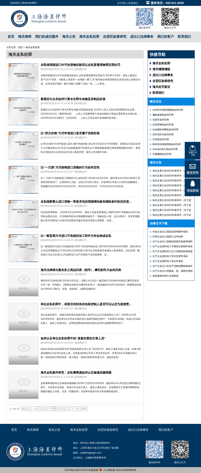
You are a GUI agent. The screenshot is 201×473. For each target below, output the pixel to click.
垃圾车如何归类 (161, 119)
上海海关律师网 (28, 3)
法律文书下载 (158, 223)
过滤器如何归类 (161, 139)
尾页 (83, 408)
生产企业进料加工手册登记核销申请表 (173, 246)
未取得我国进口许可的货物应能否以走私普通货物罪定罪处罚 (80, 64)
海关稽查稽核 (161, 69)
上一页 (33, 408)
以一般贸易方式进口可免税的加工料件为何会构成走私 (76, 235)
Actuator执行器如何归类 (165, 149)
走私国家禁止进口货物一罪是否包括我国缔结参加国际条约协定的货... (86, 201)
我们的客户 (165, 37)
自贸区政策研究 (114, 37)
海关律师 (24, 37)
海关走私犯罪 (89, 37)
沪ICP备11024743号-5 (76, 470)
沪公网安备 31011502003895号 (117, 470)
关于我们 (122, 3)
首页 (11, 37)
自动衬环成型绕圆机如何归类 (168, 109)
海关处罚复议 (161, 86)
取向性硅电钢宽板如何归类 (167, 144)
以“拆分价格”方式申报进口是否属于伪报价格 (70, 133)
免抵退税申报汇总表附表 (165, 276)
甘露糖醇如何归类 (162, 154)
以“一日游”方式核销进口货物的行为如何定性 (70, 167)
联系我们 (133, 3)
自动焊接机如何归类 (163, 124)
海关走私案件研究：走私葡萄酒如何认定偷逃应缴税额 (76, 372)
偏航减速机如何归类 (163, 114)
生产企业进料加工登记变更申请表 (170, 256)
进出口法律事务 (141, 37)
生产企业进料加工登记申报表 (168, 261)
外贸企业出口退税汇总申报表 (168, 236)
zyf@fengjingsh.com (90, 452)
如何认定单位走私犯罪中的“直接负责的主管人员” (73, 338)
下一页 (74, 408)
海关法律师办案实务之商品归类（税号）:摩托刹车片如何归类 (81, 270)
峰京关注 (156, 101)
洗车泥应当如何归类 (163, 134)
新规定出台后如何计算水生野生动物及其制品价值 (73, 99)
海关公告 (69, 37)
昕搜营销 (93, 470)
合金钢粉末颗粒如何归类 (165, 129)
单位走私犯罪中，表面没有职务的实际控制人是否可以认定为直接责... (86, 304)
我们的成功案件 (46, 37)
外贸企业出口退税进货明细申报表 (170, 231)
